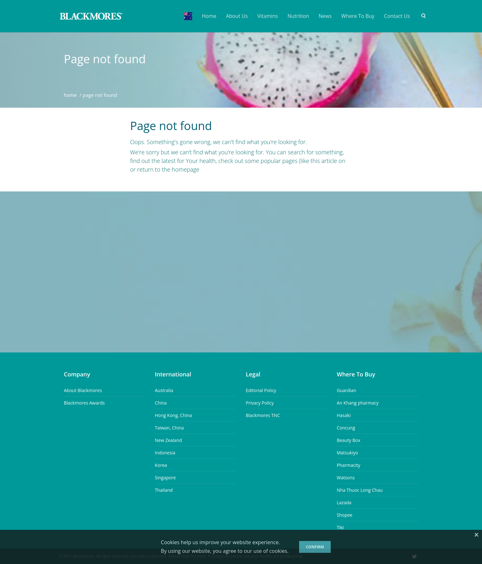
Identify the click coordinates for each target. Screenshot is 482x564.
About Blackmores (83, 390)
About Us (237, 15)
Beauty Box (348, 440)
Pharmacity (348, 465)
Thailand (164, 490)
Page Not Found (100, 95)
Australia (164, 390)
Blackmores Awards (84, 403)
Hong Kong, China (173, 415)
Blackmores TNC (263, 415)
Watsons (346, 478)
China (161, 403)
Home (209, 15)
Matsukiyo (347, 453)
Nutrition (298, 15)
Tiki (340, 527)
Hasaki (343, 415)
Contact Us (397, 15)
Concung (346, 428)
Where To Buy (357, 15)
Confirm (315, 547)
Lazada (344, 502)
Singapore (165, 478)
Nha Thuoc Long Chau (360, 490)
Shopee (344, 515)
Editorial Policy (261, 390)
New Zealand (168, 440)
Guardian (346, 390)
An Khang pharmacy (358, 403)
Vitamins (267, 15)
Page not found (105, 59)
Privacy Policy (260, 403)
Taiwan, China (169, 428)
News (325, 15)
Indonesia (165, 453)
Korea (161, 465)
